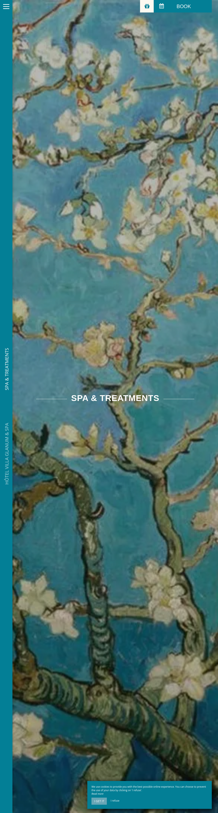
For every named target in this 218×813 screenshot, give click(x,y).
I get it (99, 801)
